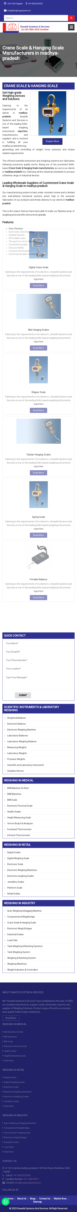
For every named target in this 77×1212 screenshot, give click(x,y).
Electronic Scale (15, 864)
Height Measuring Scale (19, 817)
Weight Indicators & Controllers (22, 969)
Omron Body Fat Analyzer (20, 823)
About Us (21, 1198)
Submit (23, 695)
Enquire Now (52, 109)
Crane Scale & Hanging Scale (21, 922)
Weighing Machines (17, 964)
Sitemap (37, 1202)
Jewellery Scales (15, 882)
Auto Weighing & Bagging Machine (24, 911)
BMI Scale (12, 800)
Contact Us (44, 1198)
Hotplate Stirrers (15, 771)
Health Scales (14, 811)
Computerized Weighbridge (21, 916)
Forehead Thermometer (19, 829)
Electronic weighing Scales (20, 876)
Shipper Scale (38, 329)
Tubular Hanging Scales (38, 391)
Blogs (33, 1198)
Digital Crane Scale (38, 204)
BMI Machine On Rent (18, 788)
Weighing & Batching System (21, 958)
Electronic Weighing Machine (21, 729)
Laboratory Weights (17, 753)
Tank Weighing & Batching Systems (25, 946)
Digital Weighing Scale (18, 858)
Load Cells (12, 940)
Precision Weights (16, 759)
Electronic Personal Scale (20, 805)
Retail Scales (13, 893)
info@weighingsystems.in (19, 11)
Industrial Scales (15, 934)
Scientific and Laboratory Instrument (25, 765)
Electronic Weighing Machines (22, 870)
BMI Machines (14, 794)
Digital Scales (14, 852)
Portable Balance (38, 516)
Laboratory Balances (17, 735)
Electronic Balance (16, 724)
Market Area (60, 1198)
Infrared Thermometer (18, 835)
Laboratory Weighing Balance (22, 741)
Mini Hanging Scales (38, 267)
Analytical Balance (16, 718)
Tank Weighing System (18, 952)
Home (10, 1198)
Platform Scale (14, 887)
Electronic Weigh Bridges (19, 928)
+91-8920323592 (35, 4)
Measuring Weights (17, 747)
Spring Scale (38, 454)
